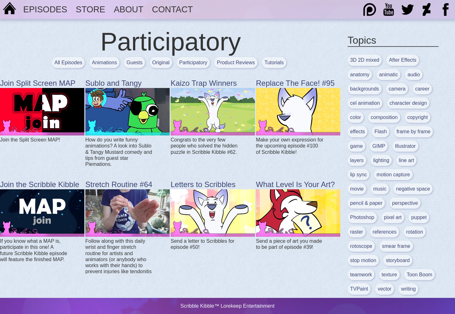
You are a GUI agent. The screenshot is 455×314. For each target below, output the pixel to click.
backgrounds (364, 88)
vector (384, 289)
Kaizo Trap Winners (204, 83)
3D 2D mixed (364, 60)
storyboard (398, 260)
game (356, 146)
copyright (417, 117)
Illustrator (405, 146)
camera (397, 88)
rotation (414, 232)
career (422, 88)
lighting (381, 160)
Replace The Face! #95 (295, 83)
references (385, 232)
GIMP (378, 146)
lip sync (358, 174)
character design (408, 103)
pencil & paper (366, 203)
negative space (413, 189)
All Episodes (68, 62)
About (128, 9)
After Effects (402, 60)
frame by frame (414, 131)
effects (357, 131)
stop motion (363, 260)
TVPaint (359, 289)
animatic (388, 74)
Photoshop (362, 217)
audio (414, 74)
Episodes (45, 9)
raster (356, 232)
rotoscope (361, 246)
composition (384, 117)
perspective (405, 203)
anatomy (359, 74)
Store (90, 9)
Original (161, 62)
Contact (172, 9)
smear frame (396, 246)
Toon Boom (419, 274)
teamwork (361, 274)
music (379, 189)
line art (406, 160)
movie (357, 189)
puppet (419, 217)
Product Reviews (236, 62)
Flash (380, 131)
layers (357, 160)
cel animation (365, 103)
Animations (104, 62)
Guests (134, 62)
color (355, 117)
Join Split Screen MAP (38, 83)
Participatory (193, 62)
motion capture (393, 174)
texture (389, 274)
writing (408, 289)
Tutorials (274, 62)
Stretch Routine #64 (118, 184)
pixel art (393, 217)
